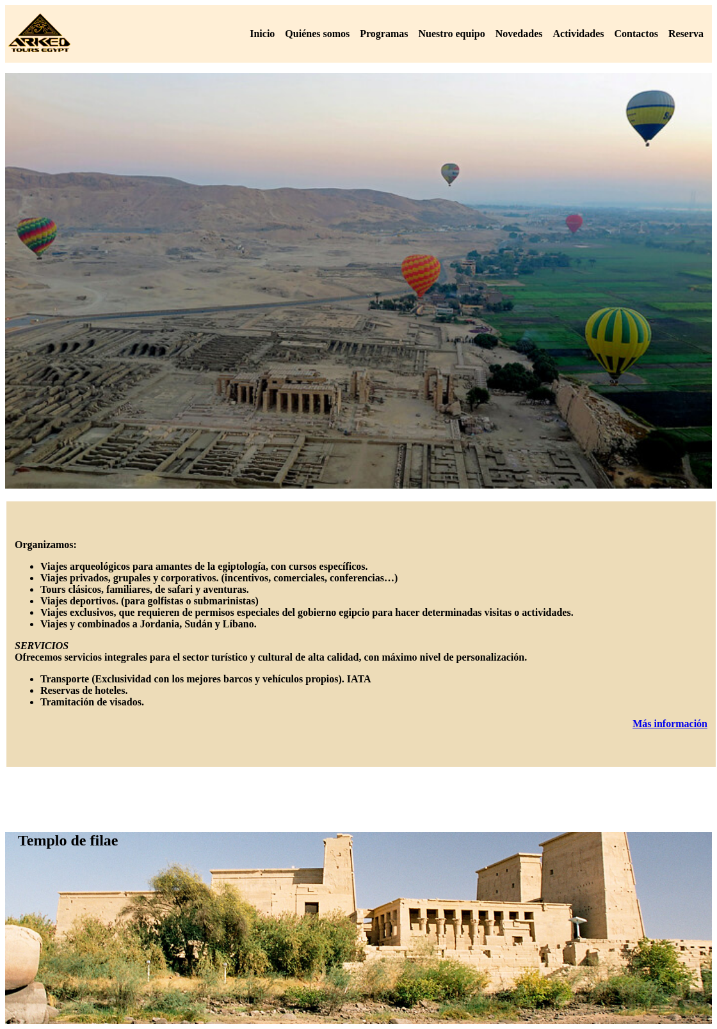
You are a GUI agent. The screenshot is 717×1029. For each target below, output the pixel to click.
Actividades (578, 33)
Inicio (262, 33)
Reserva (686, 33)
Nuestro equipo (452, 33)
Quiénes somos (317, 33)
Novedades (519, 33)
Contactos (635, 33)
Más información (669, 723)
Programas (384, 33)
